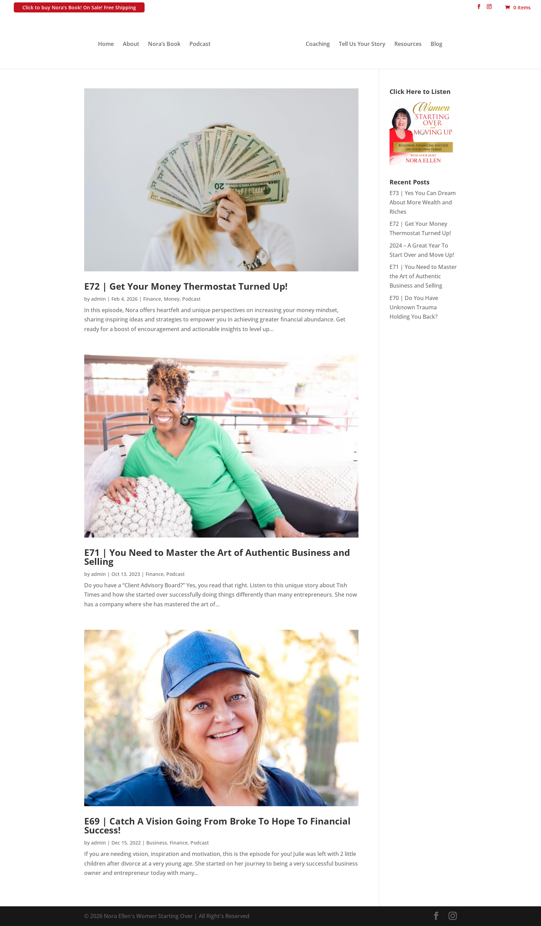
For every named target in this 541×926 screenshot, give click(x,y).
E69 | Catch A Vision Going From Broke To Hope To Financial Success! (217, 825)
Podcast (199, 44)
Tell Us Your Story (362, 44)
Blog (436, 44)
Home (106, 44)
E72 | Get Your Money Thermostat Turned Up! (185, 286)
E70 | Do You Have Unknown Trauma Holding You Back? (414, 307)
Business (156, 842)
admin (98, 299)
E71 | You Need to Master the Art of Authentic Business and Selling (217, 557)
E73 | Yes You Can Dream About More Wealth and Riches (423, 202)
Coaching (318, 44)
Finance (152, 299)
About (131, 44)
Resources (408, 44)
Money (171, 299)
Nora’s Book (164, 44)
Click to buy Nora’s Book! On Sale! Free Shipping (79, 7)
